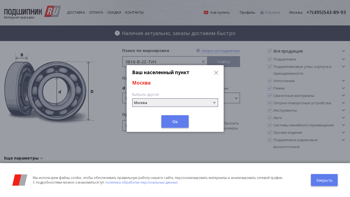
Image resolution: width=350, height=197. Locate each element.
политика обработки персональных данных (142, 182)
